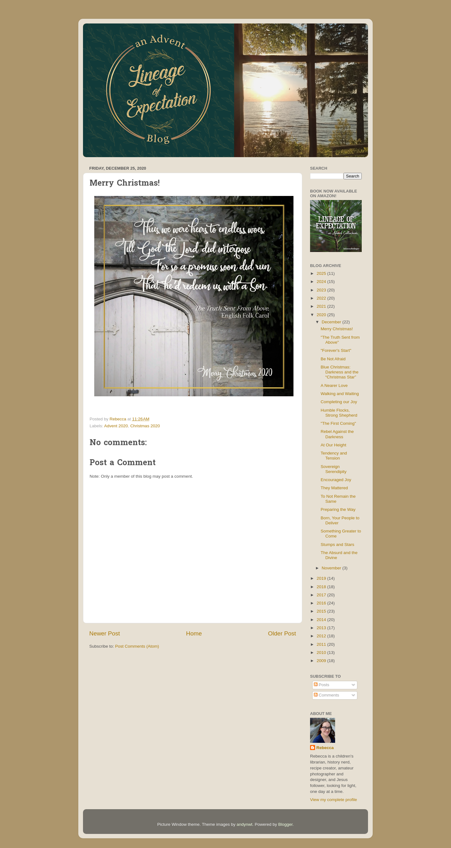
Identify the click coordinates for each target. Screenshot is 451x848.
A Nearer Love (334, 385)
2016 (322, 603)
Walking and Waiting (340, 393)
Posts (321, 684)
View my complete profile (333, 799)
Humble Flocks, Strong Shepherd (339, 413)
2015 (322, 611)
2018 (322, 586)
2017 (322, 595)
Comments (326, 695)
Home (194, 633)
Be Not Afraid (333, 359)
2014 (322, 619)
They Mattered (334, 488)
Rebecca (325, 747)
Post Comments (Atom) (137, 646)
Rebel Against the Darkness (337, 434)
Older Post (282, 633)
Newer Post (104, 633)
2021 (322, 306)
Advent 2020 (116, 426)
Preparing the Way (338, 509)
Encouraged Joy (336, 479)
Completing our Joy (339, 401)
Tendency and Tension (334, 455)
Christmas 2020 (145, 426)
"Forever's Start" (336, 350)
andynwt (244, 824)
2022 (322, 298)
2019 (322, 578)
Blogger (285, 824)
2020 (322, 314)
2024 (322, 281)
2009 (322, 660)
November (332, 568)
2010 (322, 652)
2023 (322, 290)
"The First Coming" (338, 423)
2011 (322, 644)
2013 (322, 627)
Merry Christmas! (337, 328)
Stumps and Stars (337, 544)
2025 (322, 273)
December (332, 322)
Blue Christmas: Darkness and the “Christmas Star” (340, 372)
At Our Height (333, 445)
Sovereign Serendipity (334, 469)
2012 (322, 636)
